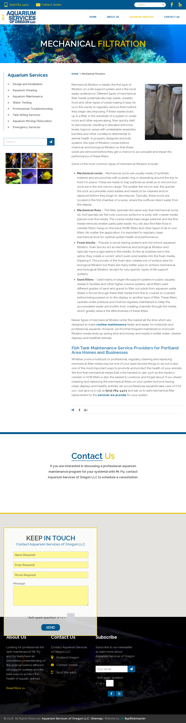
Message (19, 583)
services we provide (112, 395)
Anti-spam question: (42, 617)
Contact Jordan (67, 665)
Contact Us (63, 637)
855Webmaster (133, 718)
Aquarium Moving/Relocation (32, 121)
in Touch (50, 538)
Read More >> (15, 688)
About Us (16, 637)
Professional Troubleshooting (32, 108)
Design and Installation (27, 84)
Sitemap (97, 718)
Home (75, 74)
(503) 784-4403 (66, 672)
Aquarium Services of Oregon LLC (65, 718)
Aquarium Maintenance (28, 96)
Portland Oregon (68, 657)
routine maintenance (111, 324)
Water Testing (22, 102)
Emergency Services (26, 127)
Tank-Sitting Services (26, 115)
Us (93, 456)
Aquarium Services (28, 75)
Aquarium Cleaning (25, 90)
